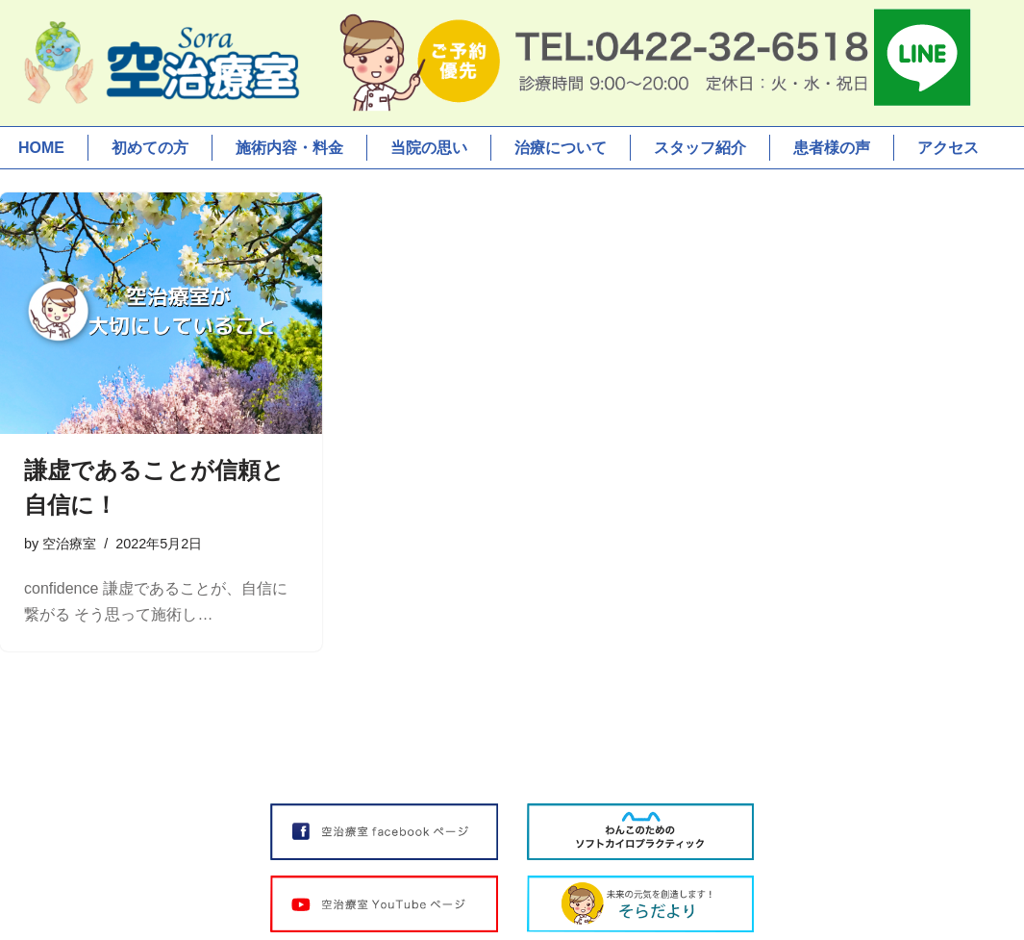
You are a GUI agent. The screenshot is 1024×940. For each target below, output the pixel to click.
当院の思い (428, 148)
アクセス (948, 148)
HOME (41, 148)
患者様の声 (831, 148)
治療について (560, 148)
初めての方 (150, 148)
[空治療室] (158, 63)
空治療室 (69, 543)
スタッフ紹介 (700, 148)
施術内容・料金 (289, 148)
